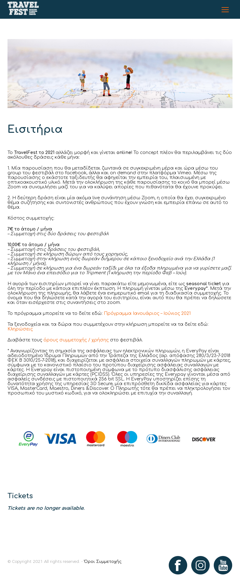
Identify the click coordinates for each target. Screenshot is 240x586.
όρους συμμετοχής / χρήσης (76, 340)
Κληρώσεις (20, 329)
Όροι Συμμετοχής (103, 561)
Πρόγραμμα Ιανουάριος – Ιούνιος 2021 (147, 313)
